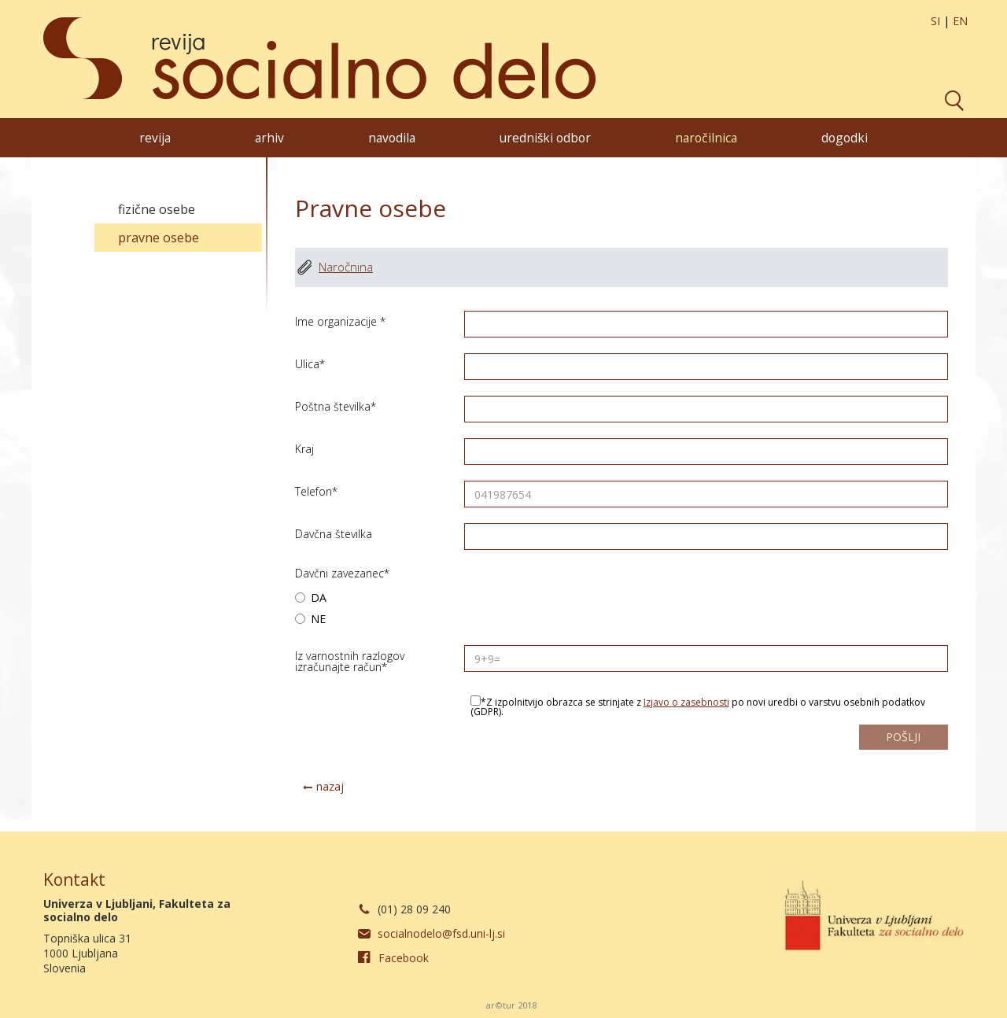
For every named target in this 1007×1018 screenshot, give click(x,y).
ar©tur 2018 (511, 1005)
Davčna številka (333, 533)
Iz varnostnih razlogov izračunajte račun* (349, 660)
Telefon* (316, 490)
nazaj (330, 786)
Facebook (403, 957)
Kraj (304, 448)
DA (310, 598)
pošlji (903, 736)
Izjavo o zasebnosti (686, 702)
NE (310, 620)
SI (935, 20)
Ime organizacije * (340, 320)
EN (960, 20)
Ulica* (310, 363)
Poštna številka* (335, 405)
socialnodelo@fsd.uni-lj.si (441, 933)
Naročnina (346, 267)
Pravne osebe (158, 237)
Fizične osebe (156, 209)
